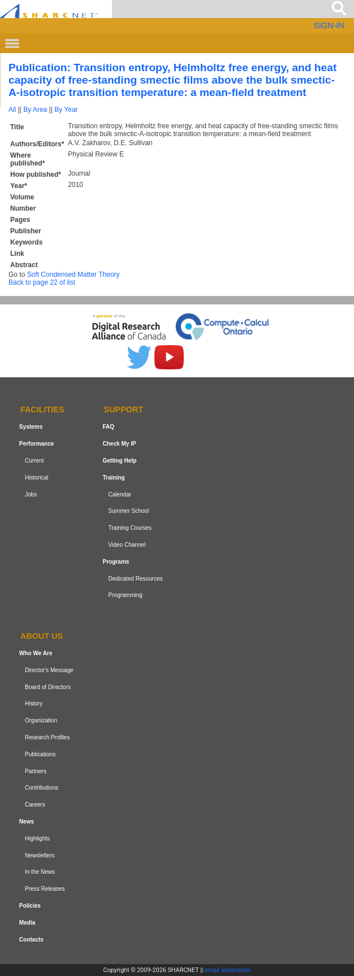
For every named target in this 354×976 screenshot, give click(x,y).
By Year (65, 110)
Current (34, 460)
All (12, 110)
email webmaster (228, 969)
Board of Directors (48, 687)
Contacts (31, 939)
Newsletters (40, 855)
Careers (35, 804)
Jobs (31, 494)
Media (27, 923)
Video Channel (126, 545)
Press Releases (45, 889)
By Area (35, 110)
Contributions (41, 788)
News (26, 821)
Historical (36, 477)
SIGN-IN (328, 25)
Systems (30, 427)
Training (113, 477)
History (33, 704)
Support (124, 410)
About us (41, 635)
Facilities (42, 410)
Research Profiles (47, 737)
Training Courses (129, 528)
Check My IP (119, 444)
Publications (40, 754)
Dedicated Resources (135, 579)
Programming (125, 595)
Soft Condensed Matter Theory (73, 274)
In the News (40, 872)
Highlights (37, 838)
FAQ (108, 427)
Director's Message (49, 670)
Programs (115, 562)
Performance (36, 444)
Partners (35, 771)
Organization (41, 720)
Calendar (119, 494)
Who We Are (36, 653)
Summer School (128, 511)
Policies (30, 906)
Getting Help (119, 460)
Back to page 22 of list (41, 282)
